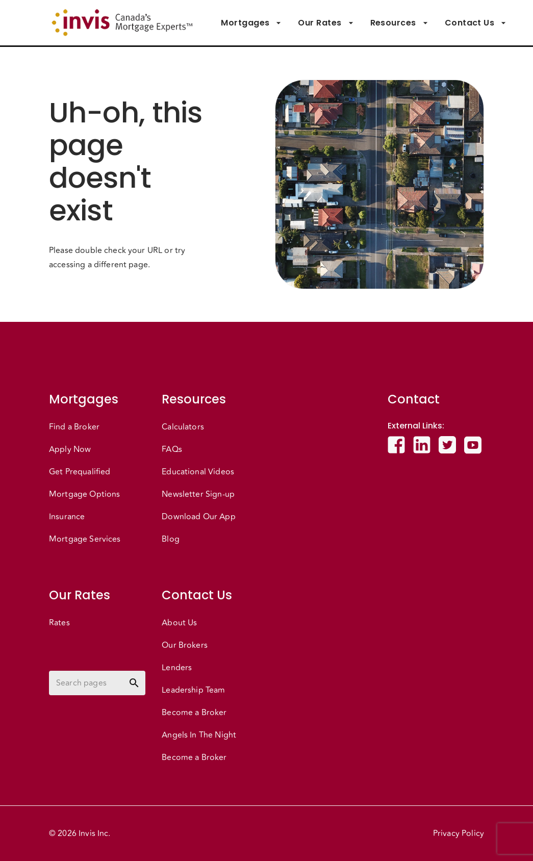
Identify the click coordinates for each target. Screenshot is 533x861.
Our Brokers (185, 645)
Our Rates (326, 23)
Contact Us (476, 23)
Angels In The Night (199, 735)
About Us (179, 623)
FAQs (172, 449)
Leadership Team (193, 690)
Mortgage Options (84, 494)
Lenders (177, 668)
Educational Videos (198, 472)
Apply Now (70, 449)
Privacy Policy (458, 833)
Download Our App (198, 517)
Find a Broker (74, 427)
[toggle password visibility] (134, 683)
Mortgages (251, 23)
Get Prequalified (79, 472)
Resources (399, 23)
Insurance (67, 517)
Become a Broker (194, 712)
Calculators (183, 427)
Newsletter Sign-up (198, 494)
